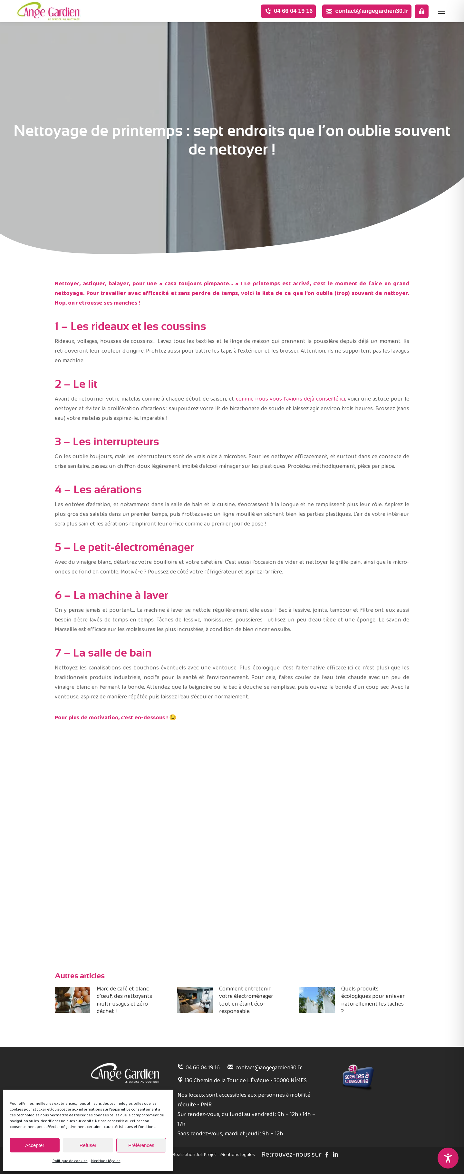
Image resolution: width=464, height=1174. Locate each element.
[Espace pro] (422, 11)
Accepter (34, 1145)
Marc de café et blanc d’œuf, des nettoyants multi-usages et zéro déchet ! (124, 1000)
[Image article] (72, 1000)
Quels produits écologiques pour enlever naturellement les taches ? (373, 1000)
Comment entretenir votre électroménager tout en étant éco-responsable (246, 1000)
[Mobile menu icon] (441, 11)
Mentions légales (106, 1161)
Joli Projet (206, 1155)
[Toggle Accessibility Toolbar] (448, 1158)
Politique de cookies (70, 1161)
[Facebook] (326, 1155)
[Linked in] (334, 1155)
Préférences (141, 1145)
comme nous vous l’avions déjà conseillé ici (290, 398)
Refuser (88, 1145)
